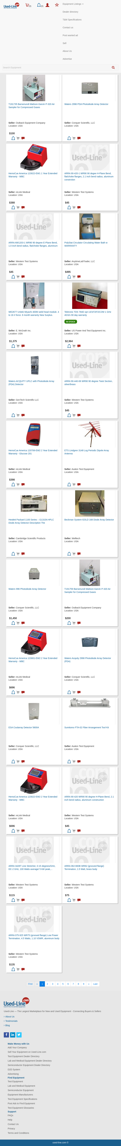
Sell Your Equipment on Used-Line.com (27, 1052)
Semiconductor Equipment (21, 1090)
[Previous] (37, 984)
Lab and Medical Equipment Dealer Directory (30, 1060)
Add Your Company (17, 1047)
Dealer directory (70, 12)
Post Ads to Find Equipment (21, 1103)
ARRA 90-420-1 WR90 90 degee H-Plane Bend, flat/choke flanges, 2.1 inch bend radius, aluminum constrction (88, 176)
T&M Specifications (72, 19)
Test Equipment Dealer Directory (24, 1056)
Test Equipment (15, 1081)
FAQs (10, 1115)
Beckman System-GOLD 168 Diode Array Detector (89, 519)
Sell (64, 43)
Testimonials (10, 1021)
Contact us (68, 27)
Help (10, 1120)
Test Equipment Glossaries (21, 1108)
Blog (7, 1025)
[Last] (95, 984)
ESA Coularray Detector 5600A (24, 727)
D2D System (14, 1069)
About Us (67, 51)
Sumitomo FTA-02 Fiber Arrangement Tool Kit (86, 727)
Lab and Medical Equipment (21, 1086)
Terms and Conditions (18, 1133)
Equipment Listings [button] (73, 4)
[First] (30, 984)
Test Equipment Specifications (22, 1099)
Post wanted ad (70, 35)
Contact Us (13, 1124)
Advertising (13, 1074)
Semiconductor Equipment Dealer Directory (29, 1065)
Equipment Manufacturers (20, 1094)
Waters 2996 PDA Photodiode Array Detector (86, 104)
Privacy (11, 1128)
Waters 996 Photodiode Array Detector (27, 589)
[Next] (88, 984)
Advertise (67, 59)
